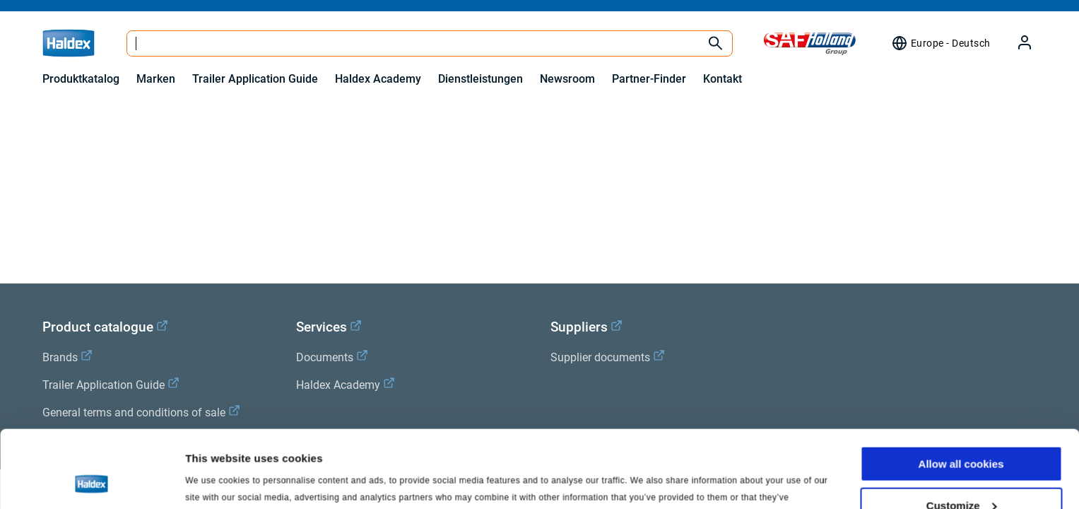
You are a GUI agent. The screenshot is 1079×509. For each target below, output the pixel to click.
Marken (155, 79)
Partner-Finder (649, 79)
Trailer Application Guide (255, 79)
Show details (218, 480)
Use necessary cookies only (961, 474)
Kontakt (722, 79)
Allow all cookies (961, 391)
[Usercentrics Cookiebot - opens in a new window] (91, 481)
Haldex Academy (378, 79)
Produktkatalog (80, 79)
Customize (961, 433)
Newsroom (567, 79)
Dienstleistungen (480, 79)
